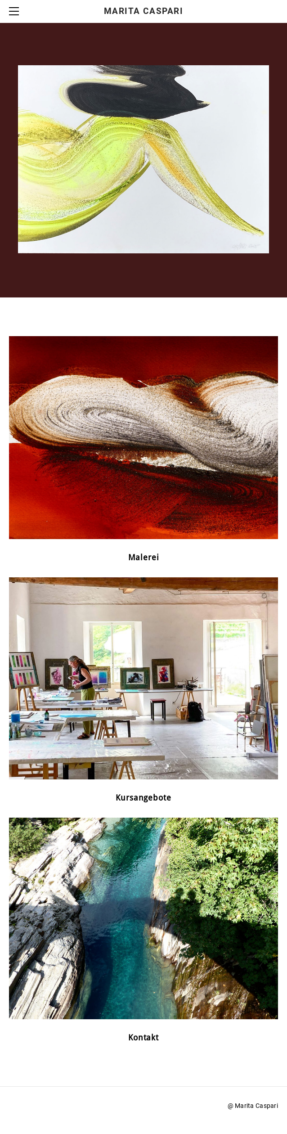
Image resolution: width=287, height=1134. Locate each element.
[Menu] (15, 11)
